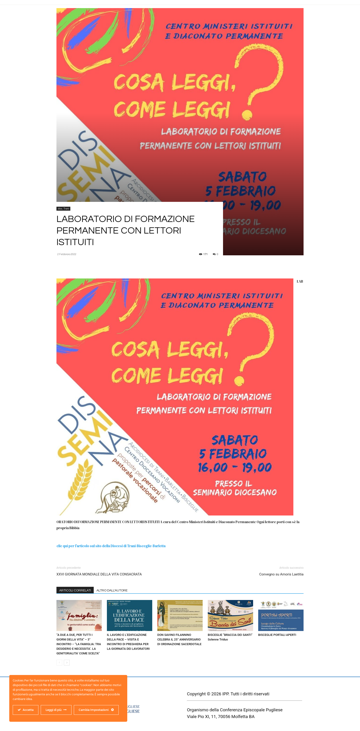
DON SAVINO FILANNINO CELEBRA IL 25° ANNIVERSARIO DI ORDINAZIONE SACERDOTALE (179, 639)
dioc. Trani (63, 208)
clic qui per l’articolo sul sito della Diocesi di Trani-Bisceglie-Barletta (110, 546)
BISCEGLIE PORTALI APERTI (277, 635)
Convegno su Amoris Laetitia (281, 574)
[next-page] (67, 662)
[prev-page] (59, 662)
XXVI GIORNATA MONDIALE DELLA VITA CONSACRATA (99, 574)
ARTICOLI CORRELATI (75, 590)
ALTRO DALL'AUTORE (111, 590)
